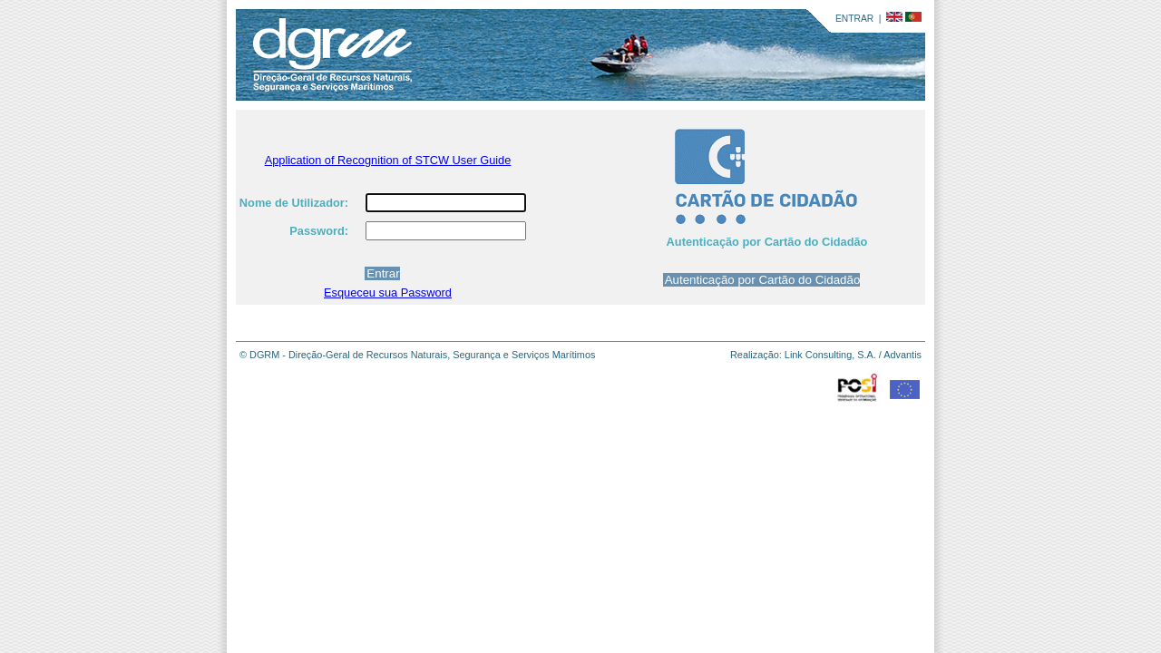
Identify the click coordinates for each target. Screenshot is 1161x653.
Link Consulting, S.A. (830, 354)
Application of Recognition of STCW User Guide (388, 160)
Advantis (902, 354)
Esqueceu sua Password (388, 292)
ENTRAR (854, 19)
